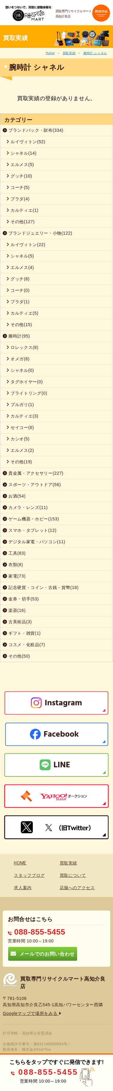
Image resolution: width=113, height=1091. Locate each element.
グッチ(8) (18, 278)
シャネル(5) (20, 256)
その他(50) (16, 656)
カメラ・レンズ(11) (25, 507)
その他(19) (19, 461)
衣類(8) (13, 564)
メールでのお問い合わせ (42, 954)
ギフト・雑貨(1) (22, 633)
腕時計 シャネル (95, 53)
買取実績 (69, 53)
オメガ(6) (18, 358)
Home (50, 53)
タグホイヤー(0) (24, 381)
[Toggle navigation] (101, 13)
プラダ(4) (18, 198)
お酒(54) (14, 496)
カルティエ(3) (22, 416)
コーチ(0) (18, 290)
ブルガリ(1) (20, 404)
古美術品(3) (17, 621)
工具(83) (14, 553)
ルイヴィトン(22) (26, 244)
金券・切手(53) (21, 598)
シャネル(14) (21, 153)
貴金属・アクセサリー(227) (33, 473)
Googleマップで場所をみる (32, 1013)
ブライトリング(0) (26, 393)
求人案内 (23, 887)
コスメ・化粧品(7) (24, 644)
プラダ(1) (18, 301)
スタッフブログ (29, 875)
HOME (20, 863)
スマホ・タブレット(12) (30, 530)
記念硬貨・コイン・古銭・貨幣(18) (41, 587)
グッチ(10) (19, 176)
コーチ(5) (18, 187)
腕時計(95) (16, 336)
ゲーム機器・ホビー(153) (31, 518)
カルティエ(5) (22, 313)
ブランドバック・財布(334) (33, 130)
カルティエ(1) (22, 210)
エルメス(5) (20, 164)
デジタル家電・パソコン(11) (34, 541)
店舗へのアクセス (77, 887)
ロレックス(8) (22, 347)
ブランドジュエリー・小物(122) (37, 233)
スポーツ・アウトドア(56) (32, 484)
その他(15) (19, 324)
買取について (73, 875)
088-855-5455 (36, 931)
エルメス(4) (20, 267)
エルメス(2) (20, 450)
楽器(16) (14, 610)
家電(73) (14, 576)
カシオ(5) (18, 438)
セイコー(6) (20, 427)
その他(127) (20, 221)
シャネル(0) (20, 370)
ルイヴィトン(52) (26, 141)
